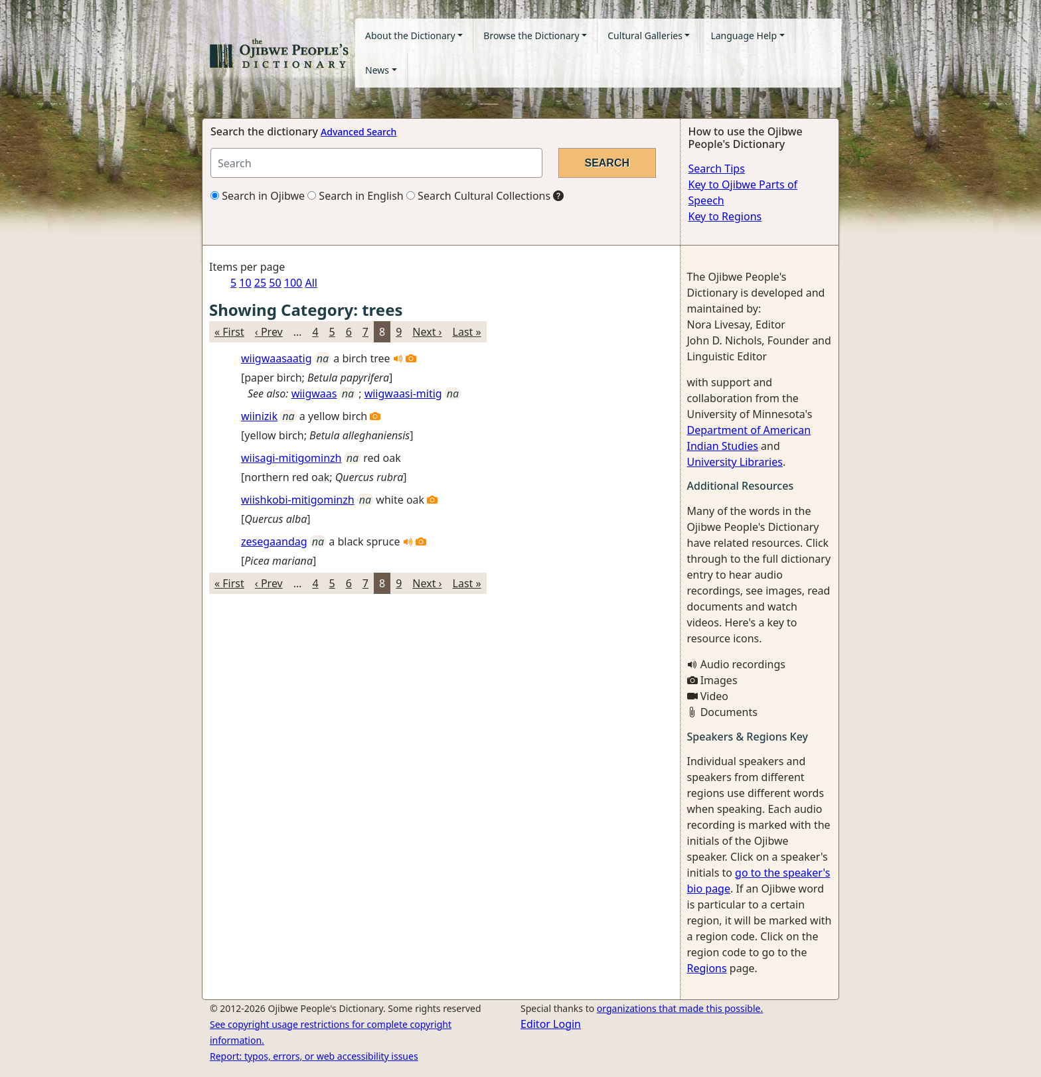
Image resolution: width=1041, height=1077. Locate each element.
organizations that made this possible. (680, 1008)
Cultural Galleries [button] (644, 35)
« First (229, 331)
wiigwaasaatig (276, 358)
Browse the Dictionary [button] (531, 35)
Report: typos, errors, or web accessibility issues (314, 1056)
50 (275, 282)
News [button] (377, 70)
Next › (426, 331)
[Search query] (376, 163)
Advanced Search (358, 131)
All (311, 282)
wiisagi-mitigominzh (291, 458)
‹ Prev (269, 331)
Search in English (355, 195)
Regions (707, 968)
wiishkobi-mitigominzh (298, 499)
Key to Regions (725, 216)
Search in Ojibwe (257, 195)
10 (245, 282)
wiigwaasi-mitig (403, 393)
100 (293, 282)
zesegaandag (274, 541)
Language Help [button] (743, 35)
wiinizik (259, 416)
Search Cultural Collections (478, 195)
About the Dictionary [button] (410, 35)
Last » (467, 331)
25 (260, 282)
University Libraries (735, 462)
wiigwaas (314, 393)
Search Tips (716, 168)
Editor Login (550, 1024)
